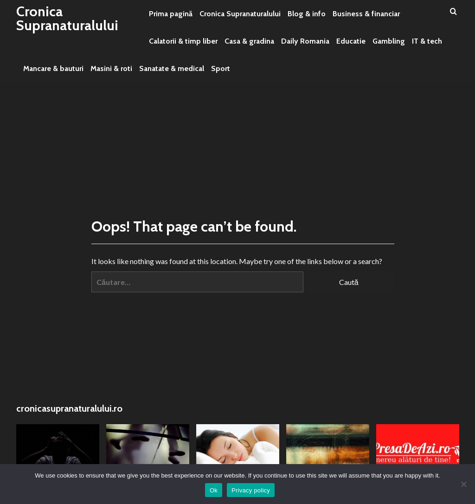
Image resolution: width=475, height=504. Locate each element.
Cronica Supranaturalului (67, 18)
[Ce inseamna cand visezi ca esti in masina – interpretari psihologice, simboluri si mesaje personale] (237, 451)
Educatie (351, 41)
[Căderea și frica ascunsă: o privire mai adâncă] (57, 451)
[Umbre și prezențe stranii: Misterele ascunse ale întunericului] (147, 451)
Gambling (388, 41)
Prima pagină (171, 13)
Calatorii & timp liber (183, 41)
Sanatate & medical (171, 68)
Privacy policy (250, 490)
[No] (463, 484)
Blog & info (307, 13)
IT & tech (427, 41)
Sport (220, 68)
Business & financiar (366, 13)
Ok (214, 490)
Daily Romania (305, 41)
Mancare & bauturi (53, 68)
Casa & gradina (249, 41)
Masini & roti (111, 68)
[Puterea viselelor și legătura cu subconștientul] (327, 451)
